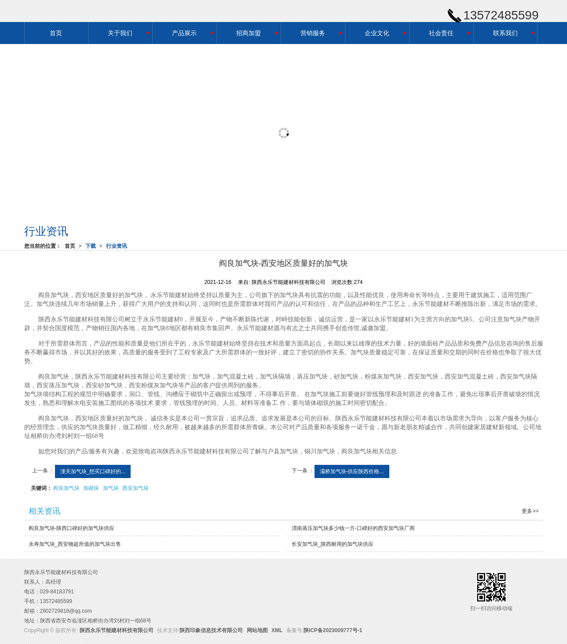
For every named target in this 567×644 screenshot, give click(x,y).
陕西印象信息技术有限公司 (211, 630)
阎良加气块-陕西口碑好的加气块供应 (72, 528)
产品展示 (184, 33)
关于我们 (120, 33)
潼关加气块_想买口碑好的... (93, 471)
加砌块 (91, 488)
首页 (56, 33)
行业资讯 (116, 246)
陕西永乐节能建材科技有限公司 (117, 630)
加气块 (111, 488)
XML (276, 630)
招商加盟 (248, 33)
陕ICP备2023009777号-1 (333, 630)
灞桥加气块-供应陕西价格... (352, 471)
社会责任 (441, 33)
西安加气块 (135, 488)
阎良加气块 (66, 488)
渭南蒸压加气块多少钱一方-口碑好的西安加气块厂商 (353, 528)
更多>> (530, 511)
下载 (90, 246)
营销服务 (312, 33)
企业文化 (377, 33)
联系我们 (505, 33)
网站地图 (257, 630)
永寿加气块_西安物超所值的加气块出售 (75, 544)
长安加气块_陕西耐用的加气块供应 (333, 544)
